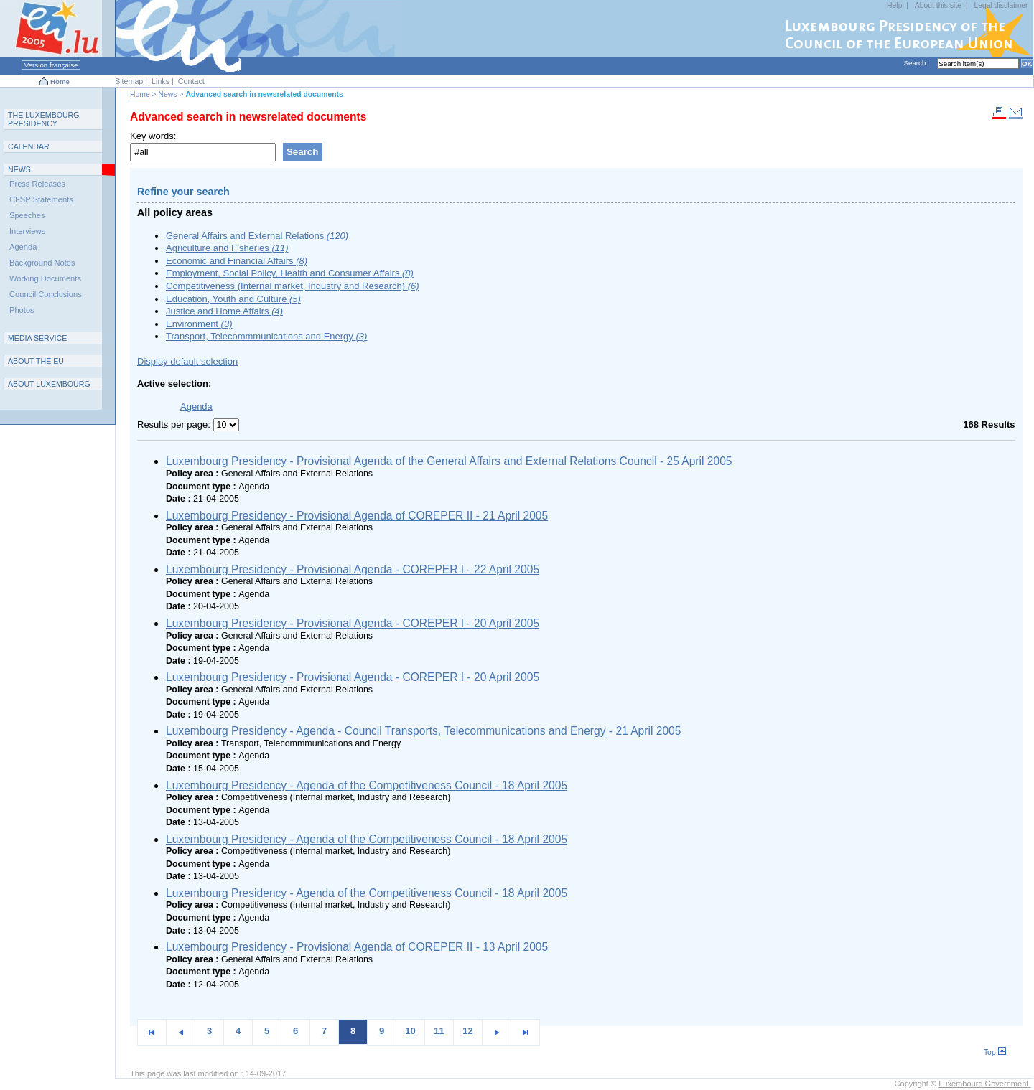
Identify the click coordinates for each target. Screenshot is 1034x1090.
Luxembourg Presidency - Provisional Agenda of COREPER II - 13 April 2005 (357, 947)
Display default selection (187, 361)
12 (467, 1030)
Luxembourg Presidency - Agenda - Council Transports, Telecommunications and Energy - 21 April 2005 (423, 731)
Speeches (27, 215)
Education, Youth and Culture (233, 298)
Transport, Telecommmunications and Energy (266, 336)
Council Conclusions (45, 294)
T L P (44, 119)
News (168, 94)
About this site (938, 5)
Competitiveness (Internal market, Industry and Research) (292, 286)
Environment (199, 324)
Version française (51, 65)
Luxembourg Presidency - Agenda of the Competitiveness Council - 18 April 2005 (366, 785)
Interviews (27, 231)
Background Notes (42, 262)
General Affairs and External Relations (257, 235)
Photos (21, 310)
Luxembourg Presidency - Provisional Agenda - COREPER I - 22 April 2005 (352, 569)
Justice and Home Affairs (224, 311)
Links (160, 81)
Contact (191, 81)
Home (60, 81)
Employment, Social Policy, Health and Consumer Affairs (290, 273)
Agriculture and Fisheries (227, 248)
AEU (36, 361)
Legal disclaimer (1001, 5)
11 (439, 1030)
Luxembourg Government (984, 1083)
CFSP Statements (41, 199)
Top (995, 1052)
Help (894, 5)
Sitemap (129, 81)
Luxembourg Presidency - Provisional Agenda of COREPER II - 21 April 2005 (357, 515)
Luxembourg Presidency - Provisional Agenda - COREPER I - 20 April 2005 (352, 623)
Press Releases (37, 183)
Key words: (153, 136)
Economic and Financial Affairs (236, 260)
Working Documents (45, 278)
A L (49, 384)
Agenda (23, 247)
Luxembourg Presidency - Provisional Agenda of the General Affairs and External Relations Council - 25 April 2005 (449, 461)
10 (410, 1030)
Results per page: (175, 424)
